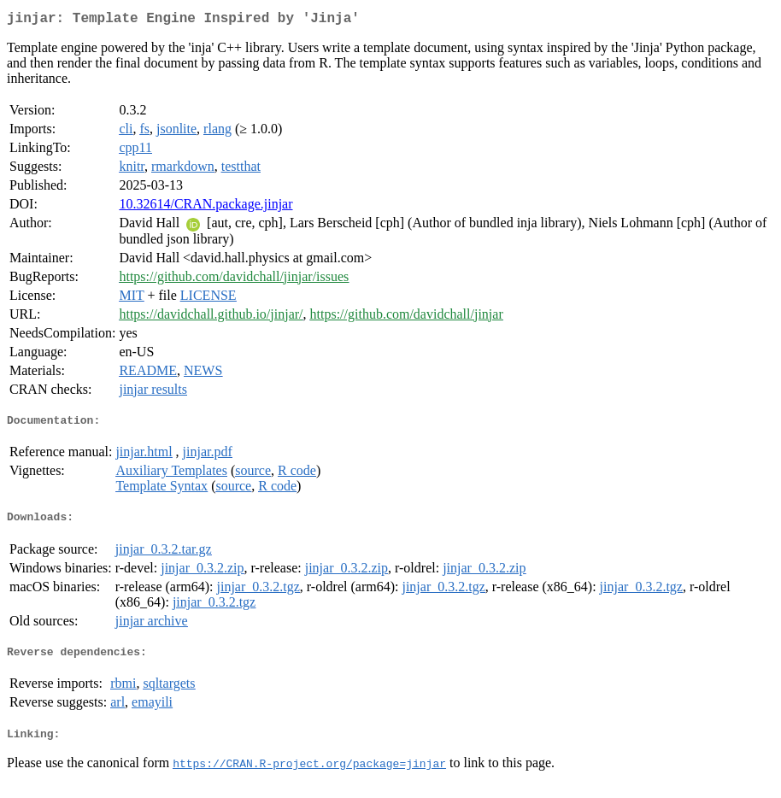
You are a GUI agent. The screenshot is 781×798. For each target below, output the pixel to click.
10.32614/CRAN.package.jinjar (205, 207)
